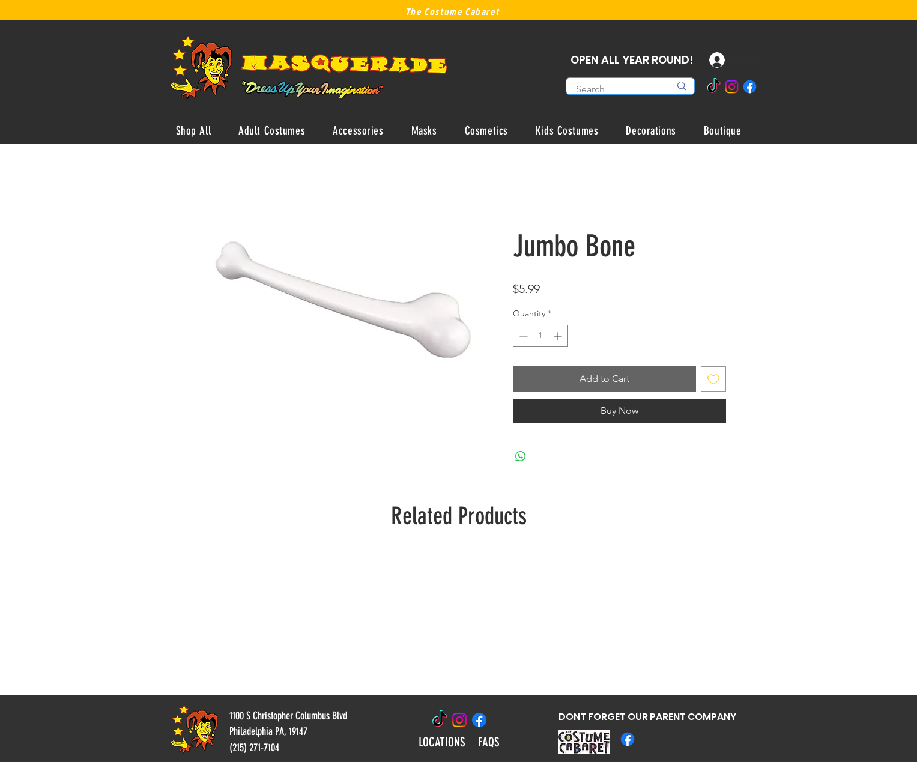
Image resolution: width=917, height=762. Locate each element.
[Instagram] (731, 86)
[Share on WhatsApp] (520, 456)
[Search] (614, 89)
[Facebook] (749, 86)
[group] (459, 619)
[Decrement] (522, 335)
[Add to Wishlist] (713, 379)
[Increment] (558, 335)
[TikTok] (713, 86)
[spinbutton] (540, 335)
